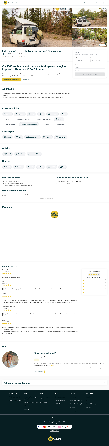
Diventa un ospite (44, 410)
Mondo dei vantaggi (91, 411)
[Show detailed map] (54, 235)
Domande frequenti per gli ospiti (31, 405)
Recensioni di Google (76, 408)
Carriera (72, 415)
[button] (96, 2)
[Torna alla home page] (8, 3)
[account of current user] (102, 2)
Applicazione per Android (16, 408)
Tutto (6, 345)
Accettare (82, 442)
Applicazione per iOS (15, 405)
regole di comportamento (31, 410)
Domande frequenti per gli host (46, 405)
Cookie (95, 436)
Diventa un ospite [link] (88, 2)
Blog (87, 408)
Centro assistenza (60, 405)
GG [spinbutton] (76, 60)
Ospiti (76, 64)
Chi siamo (73, 405)
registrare (27, 417)
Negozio (88, 405)
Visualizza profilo (39, 379)
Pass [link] (17, 2)
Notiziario (88, 415)
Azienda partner (74, 418)
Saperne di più (26, 79)
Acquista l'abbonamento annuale (11, 79)
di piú (52, 373)
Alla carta (27, 413)
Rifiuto (89, 442)
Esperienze (58, 411)
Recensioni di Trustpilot (76, 411)
